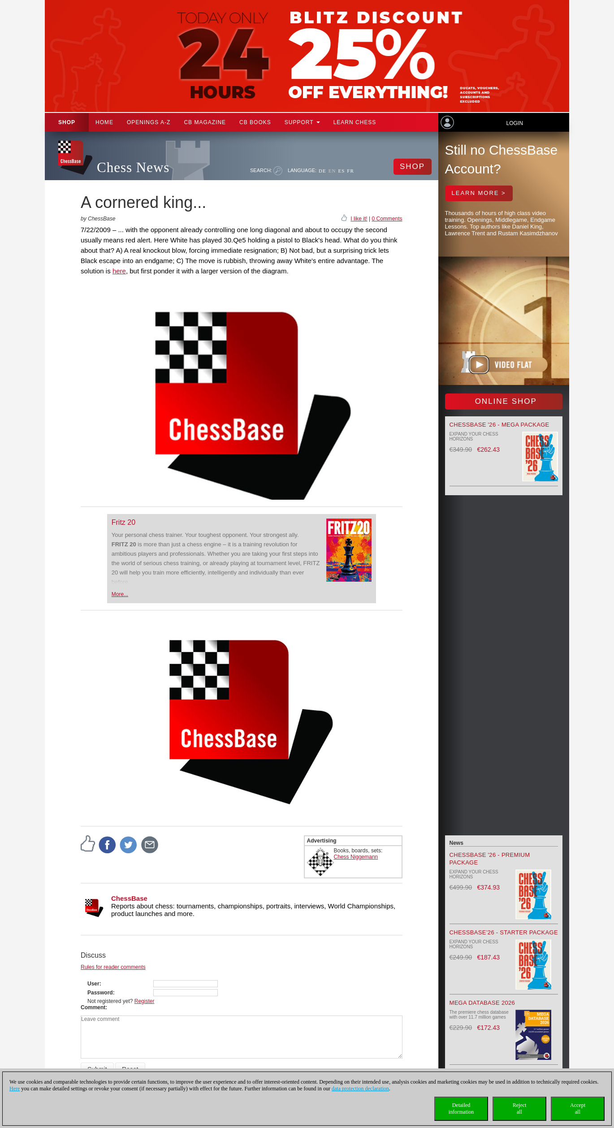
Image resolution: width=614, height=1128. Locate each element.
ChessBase (129, 898)
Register (144, 1001)
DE (322, 170)
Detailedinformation (461, 1108)
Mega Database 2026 (482, 1002)
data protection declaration (360, 1088)
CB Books (255, 122)
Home (104, 122)
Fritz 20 (123, 522)
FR (350, 170)
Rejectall (520, 1108)
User (93, 984)
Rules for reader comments (113, 967)
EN (332, 170)
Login (514, 123)
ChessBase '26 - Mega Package (499, 424)
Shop (66, 122)
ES (341, 170)
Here (14, 1088)
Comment (93, 1007)
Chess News (133, 167)
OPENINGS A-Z (148, 122)
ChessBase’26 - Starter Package (504, 932)
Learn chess (354, 122)
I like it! (358, 219)
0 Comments (387, 219)
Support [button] (302, 122)
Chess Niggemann (356, 857)
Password (100, 993)
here (119, 271)
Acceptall (577, 1108)
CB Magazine (205, 122)
